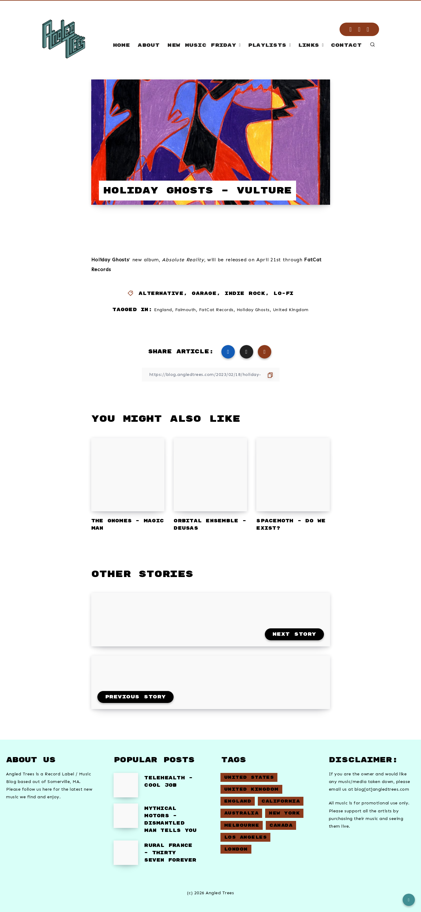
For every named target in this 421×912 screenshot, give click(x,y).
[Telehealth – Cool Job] (126, 785)
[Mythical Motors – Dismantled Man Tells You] (126, 816)
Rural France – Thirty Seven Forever (170, 853)
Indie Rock (245, 293)
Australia (241, 813)
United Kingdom (291, 309)
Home (121, 45)
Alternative (161, 293)
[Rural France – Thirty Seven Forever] (126, 852)
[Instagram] (350, 29)
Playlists (267, 45)
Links (308, 45)
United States (249, 777)
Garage (204, 293)
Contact (346, 45)
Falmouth (185, 309)
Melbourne (241, 825)
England (163, 309)
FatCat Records (216, 309)
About (149, 45)
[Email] (368, 29)
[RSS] (359, 29)
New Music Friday (201, 45)
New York (284, 813)
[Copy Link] (211, 374)
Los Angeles (245, 837)
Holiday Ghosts (253, 309)
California (280, 801)
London (236, 849)
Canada (280, 825)
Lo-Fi (283, 293)
